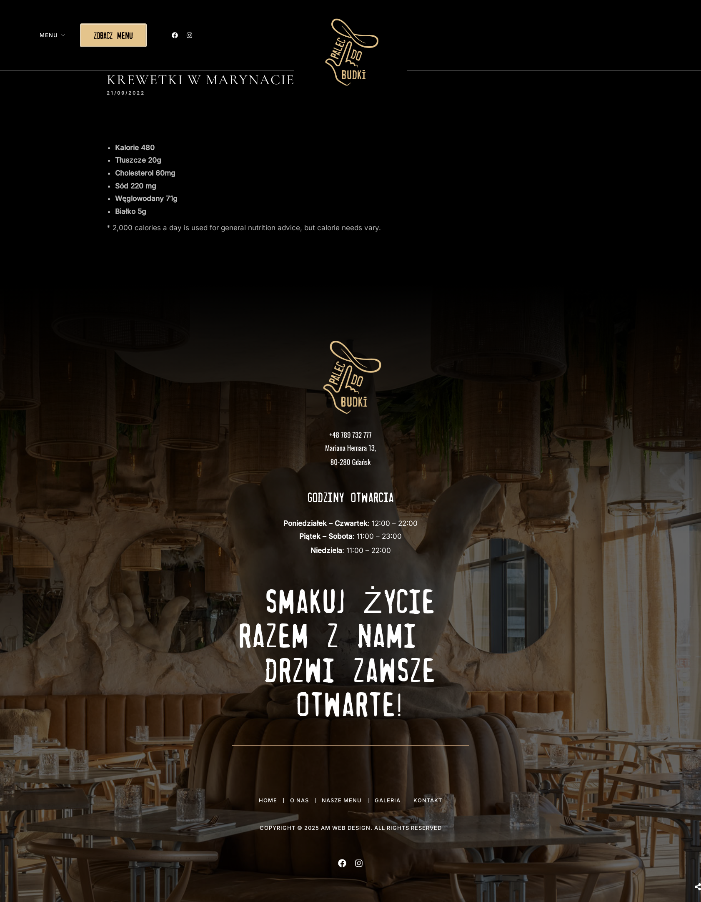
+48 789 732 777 (350, 435)
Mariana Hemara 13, (350, 447)
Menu (49, 35)
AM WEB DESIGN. (347, 827)
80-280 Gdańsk (350, 462)
